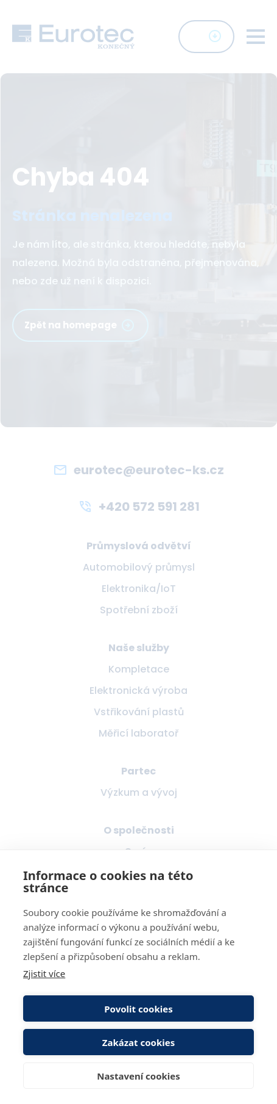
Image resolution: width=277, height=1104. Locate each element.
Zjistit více (44, 973)
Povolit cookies (138, 1009)
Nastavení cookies (138, 1076)
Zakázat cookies (138, 1042)
